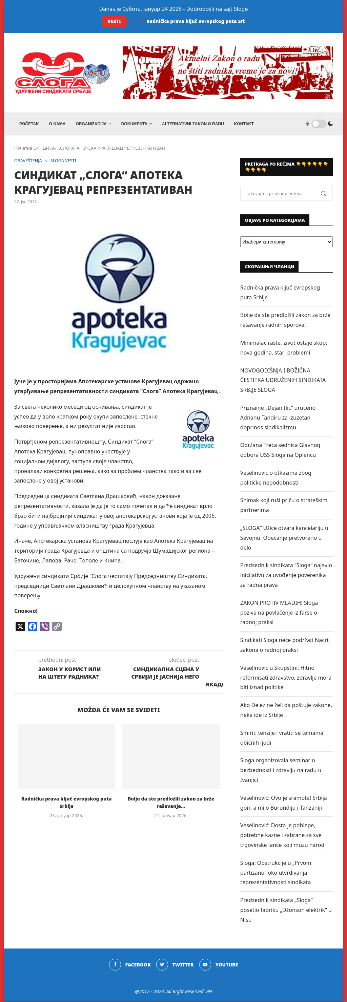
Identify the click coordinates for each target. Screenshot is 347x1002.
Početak (29, 124)
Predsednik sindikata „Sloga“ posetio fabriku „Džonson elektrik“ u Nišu (286, 910)
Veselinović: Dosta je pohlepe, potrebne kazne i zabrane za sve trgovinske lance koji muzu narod (282, 836)
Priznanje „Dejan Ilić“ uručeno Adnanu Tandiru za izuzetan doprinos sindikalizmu (277, 418)
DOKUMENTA (134, 124)
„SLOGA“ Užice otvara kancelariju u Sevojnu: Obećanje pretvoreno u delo (284, 538)
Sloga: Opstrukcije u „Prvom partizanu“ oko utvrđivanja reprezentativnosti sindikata (275, 873)
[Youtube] (218, 965)
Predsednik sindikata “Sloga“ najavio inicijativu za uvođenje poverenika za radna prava (286, 576)
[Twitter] (175, 965)
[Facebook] (129, 965)
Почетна (23, 149)
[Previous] (134, 21)
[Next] (141, 21)
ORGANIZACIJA (91, 124)
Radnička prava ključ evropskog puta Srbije (199, 21)
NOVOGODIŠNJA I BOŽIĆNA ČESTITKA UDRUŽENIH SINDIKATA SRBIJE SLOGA (283, 381)
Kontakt (244, 124)
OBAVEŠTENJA (28, 161)
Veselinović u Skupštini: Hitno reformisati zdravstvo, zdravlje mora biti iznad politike (285, 678)
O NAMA (57, 124)
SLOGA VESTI (65, 161)
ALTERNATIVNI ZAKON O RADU (193, 124)
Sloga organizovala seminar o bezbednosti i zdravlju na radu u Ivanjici (281, 771)
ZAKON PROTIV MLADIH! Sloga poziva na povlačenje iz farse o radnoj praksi (279, 613)
